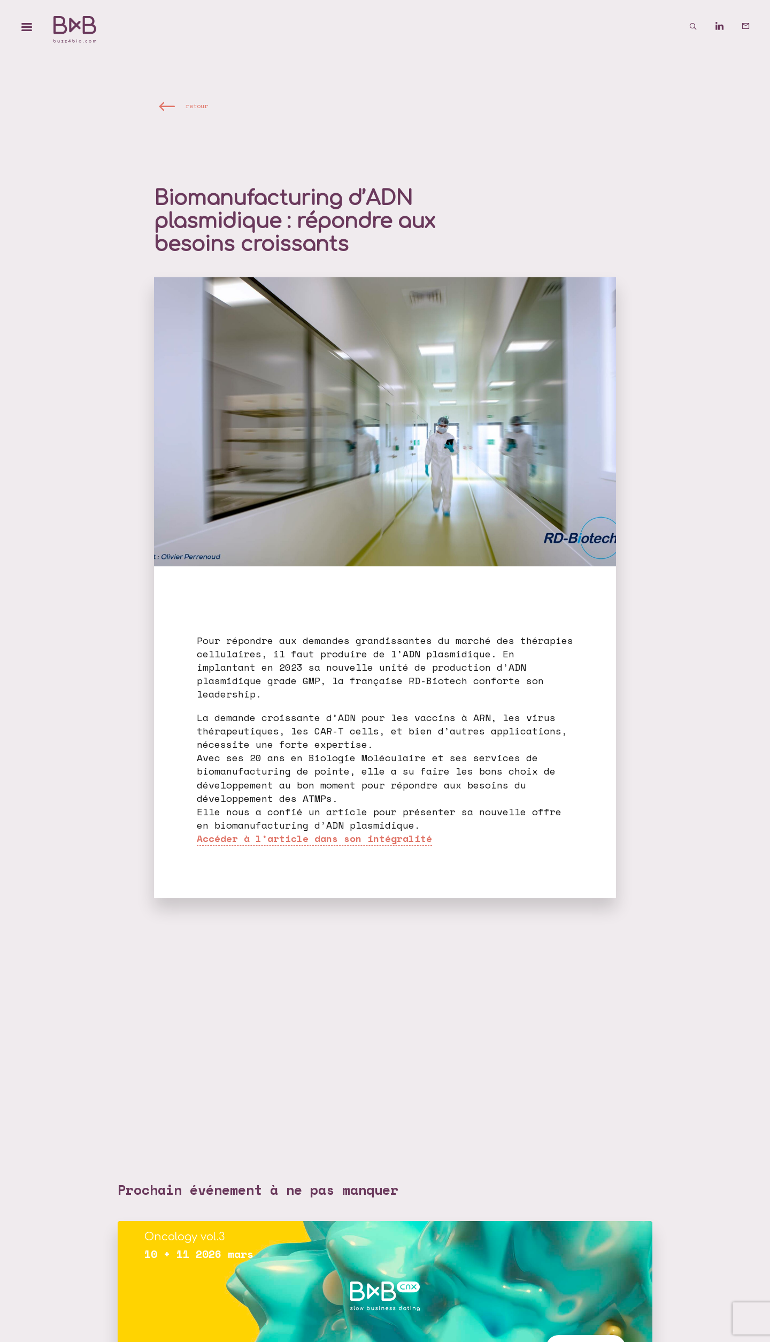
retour (197, 106)
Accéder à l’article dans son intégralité (314, 838)
